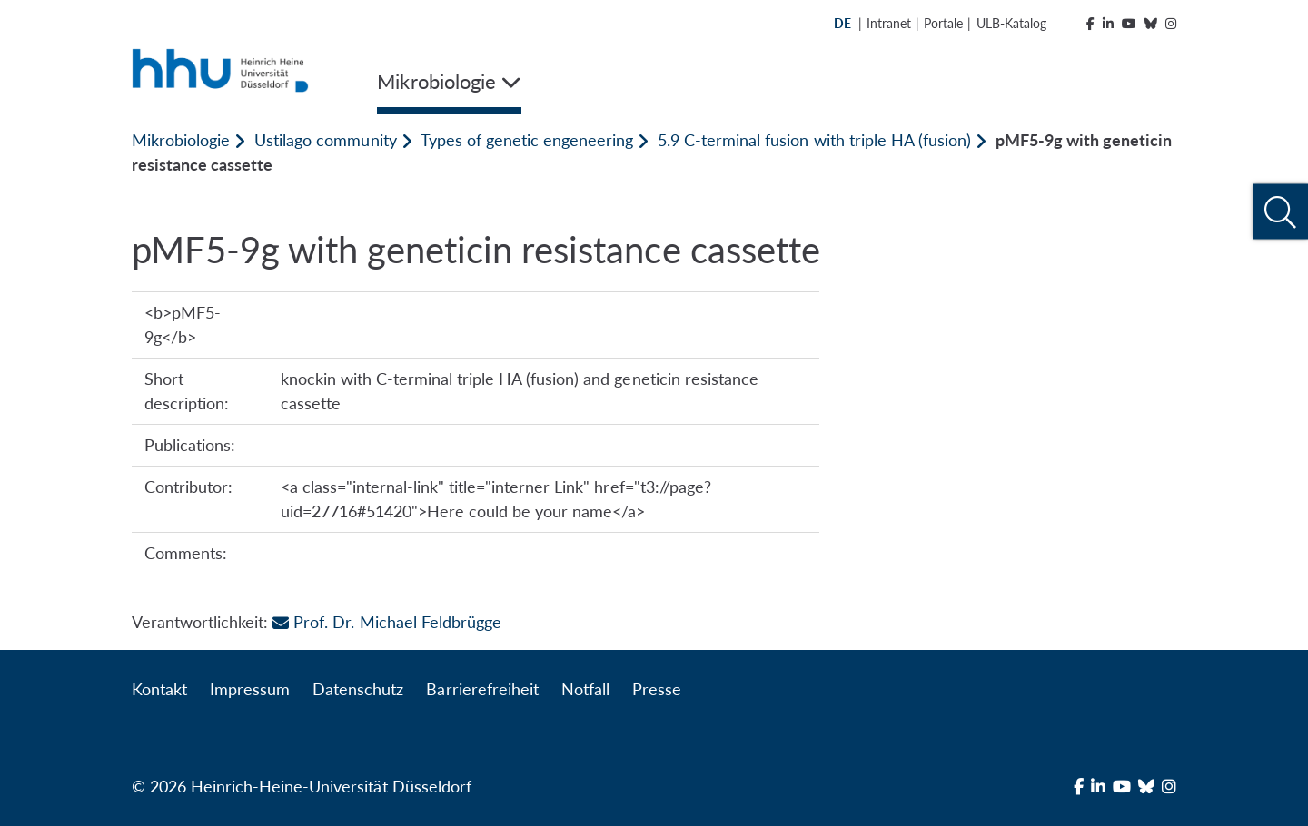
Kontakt (159, 689)
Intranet (889, 23)
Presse (656, 689)
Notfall (585, 689)
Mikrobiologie (181, 140)
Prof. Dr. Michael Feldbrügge (386, 622)
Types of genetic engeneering (527, 140)
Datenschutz (357, 689)
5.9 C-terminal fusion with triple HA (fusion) (814, 140)
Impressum (250, 689)
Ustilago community (325, 140)
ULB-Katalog (1011, 23)
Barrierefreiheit (482, 689)
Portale (943, 23)
